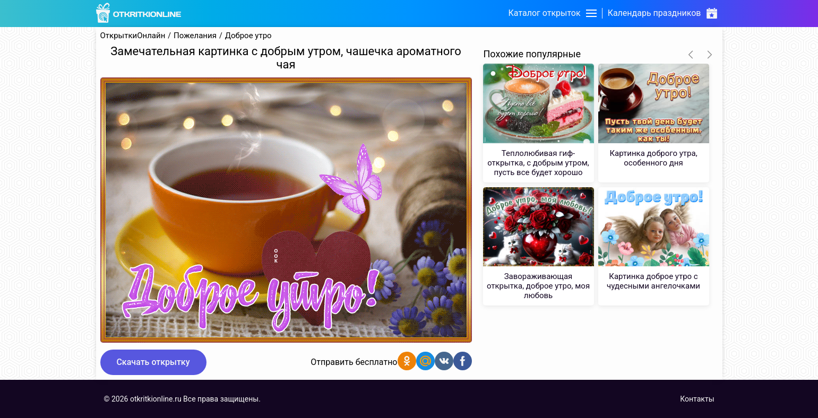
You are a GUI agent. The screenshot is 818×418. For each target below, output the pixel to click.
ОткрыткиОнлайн (133, 35)
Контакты (697, 399)
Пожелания (195, 35)
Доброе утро (248, 35)
